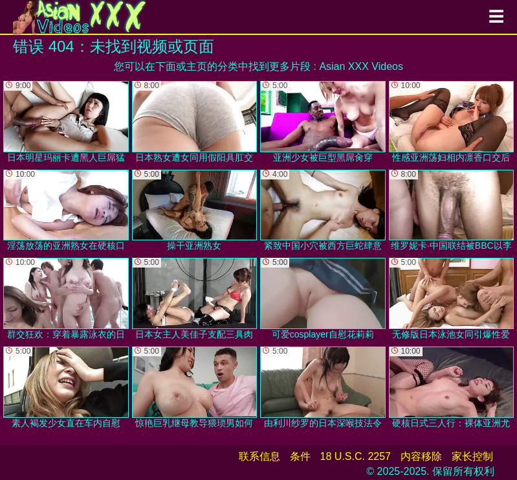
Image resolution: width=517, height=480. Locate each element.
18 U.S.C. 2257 (355, 456)
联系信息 (259, 456)
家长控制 (472, 456)
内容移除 (421, 456)
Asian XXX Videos (361, 66)
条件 (300, 456)
